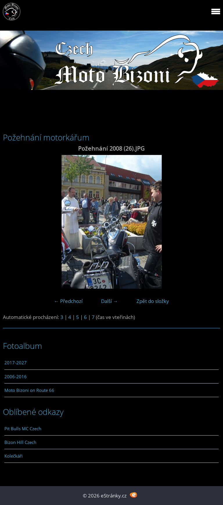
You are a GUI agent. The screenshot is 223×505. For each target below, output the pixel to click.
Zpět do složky (152, 301)
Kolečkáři (13, 456)
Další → (109, 301)
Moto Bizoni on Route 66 (29, 390)
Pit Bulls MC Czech (22, 428)
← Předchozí (68, 301)
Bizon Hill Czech (20, 442)
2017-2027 (15, 362)
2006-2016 (15, 376)
